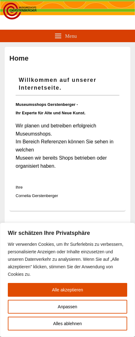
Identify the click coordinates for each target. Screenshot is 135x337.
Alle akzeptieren (67, 289)
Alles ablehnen (67, 323)
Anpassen (67, 306)
